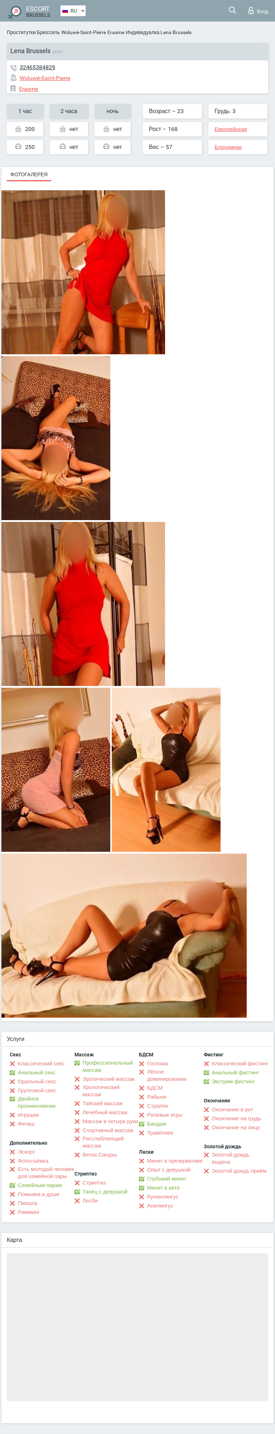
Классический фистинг (240, 1063)
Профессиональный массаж (108, 1066)
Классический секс (41, 1063)
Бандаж (157, 1124)
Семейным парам (40, 1185)
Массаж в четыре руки (110, 1121)
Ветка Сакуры (100, 1155)
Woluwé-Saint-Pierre (83, 32)
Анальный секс (37, 1072)
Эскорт (26, 1152)
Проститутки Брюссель (33, 32)
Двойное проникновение (37, 1102)
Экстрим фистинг (233, 1081)
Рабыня (157, 1097)
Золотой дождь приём (239, 1171)
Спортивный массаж (108, 1130)
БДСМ (155, 1088)
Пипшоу (28, 1203)
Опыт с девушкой (168, 1170)
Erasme (115, 32)
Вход (258, 10)
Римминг (29, 1212)
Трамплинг (160, 1133)
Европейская (230, 129)
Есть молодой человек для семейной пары (46, 1173)
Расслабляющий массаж (103, 1142)
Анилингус (160, 1205)
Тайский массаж (103, 1103)
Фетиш (26, 1124)
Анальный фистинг (235, 1072)
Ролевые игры (165, 1115)
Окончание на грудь (236, 1118)
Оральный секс (37, 1081)
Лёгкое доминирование (167, 1075)
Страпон (157, 1106)
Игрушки (28, 1115)
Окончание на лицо (236, 1127)
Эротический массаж (109, 1079)
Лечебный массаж (105, 1112)
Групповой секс (37, 1090)
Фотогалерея (29, 174)
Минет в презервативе (175, 1161)
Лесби (90, 1200)
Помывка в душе (38, 1194)
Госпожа (157, 1063)
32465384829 (37, 67)
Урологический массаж (101, 1091)
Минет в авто (163, 1188)
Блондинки (228, 147)
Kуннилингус (162, 1197)
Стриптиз (94, 1183)
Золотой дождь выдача (231, 1158)
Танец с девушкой (105, 1191)
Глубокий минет (167, 1179)
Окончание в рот (232, 1109)
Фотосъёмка (33, 1161)
